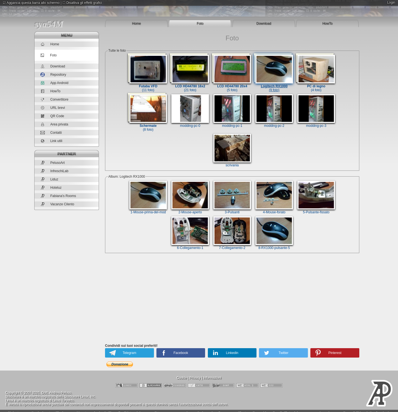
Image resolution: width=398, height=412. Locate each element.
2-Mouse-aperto (190, 210)
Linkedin (232, 353)
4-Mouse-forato (274, 210)
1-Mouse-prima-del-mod (148, 210)
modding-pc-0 (190, 124)
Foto (200, 23)
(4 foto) (316, 86)
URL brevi (52, 108)
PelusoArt (52, 162)
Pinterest (334, 353)
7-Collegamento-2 (232, 246)
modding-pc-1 (232, 124)
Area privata (54, 124)
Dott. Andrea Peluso (56, 393)
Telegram (129, 353)
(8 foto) (148, 126)
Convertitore (54, 99)
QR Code (52, 116)
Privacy (195, 378)
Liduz (49, 179)
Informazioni (212, 378)
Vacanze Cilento (57, 204)
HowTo (327, 23)
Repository (53, 74)
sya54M (49, 24)
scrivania (232, 163)
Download (263, 23)
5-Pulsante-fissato (316, 210)
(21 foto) (190, 86)
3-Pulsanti (232, 210)
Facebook (181, 353)
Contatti (51, 132)
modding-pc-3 (316, 124)
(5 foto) (232, 86)
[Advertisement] (232, 299)
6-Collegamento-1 (190, 246)
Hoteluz (51, 187)
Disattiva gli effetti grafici (82, 3)
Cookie (182, 378)
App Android (54, 83)
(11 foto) (148, 86)
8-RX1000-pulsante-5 (274, 246)
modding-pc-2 (274, 124)
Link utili (51, 140)
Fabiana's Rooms (58, 195)
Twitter (283, 353)
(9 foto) (274, 86)
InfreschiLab (54, 171)
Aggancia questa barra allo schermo (31, 3)
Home (136, 23)
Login (391, 2)
